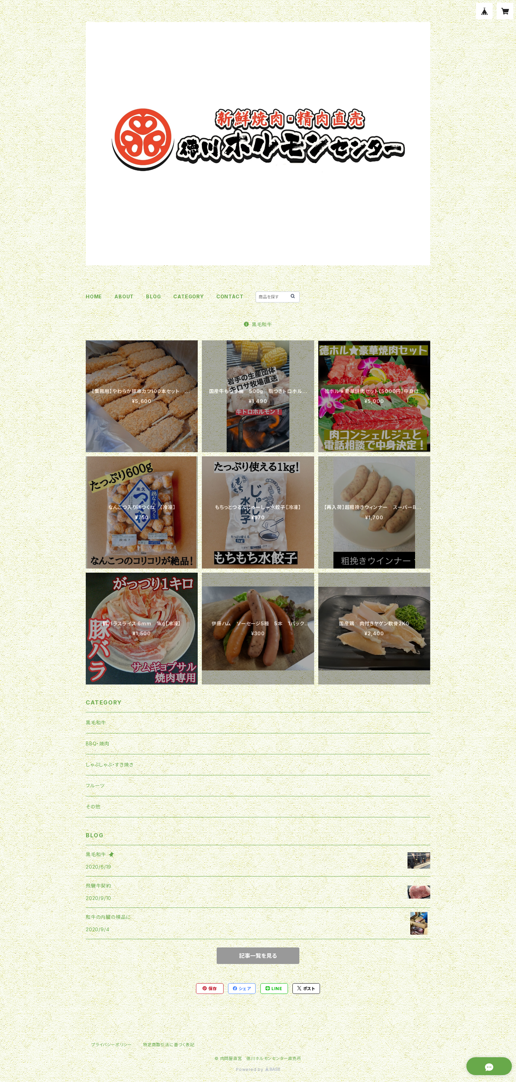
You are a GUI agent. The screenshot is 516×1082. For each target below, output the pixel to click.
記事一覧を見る (258, 955)
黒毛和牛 (258, 324)
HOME (94, 296)
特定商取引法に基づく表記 (169, 1044)
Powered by (258, 1069)
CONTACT (230, 296)
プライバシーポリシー (111, 1044)
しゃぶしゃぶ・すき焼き (110, 764)
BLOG (153, 296)
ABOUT (124, 296)
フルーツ (95, 785)
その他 (93, 806)
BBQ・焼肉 (98, 743)
